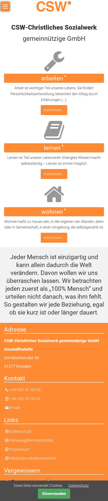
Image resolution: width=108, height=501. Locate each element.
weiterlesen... (54, 110)
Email (14, 407)
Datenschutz (78, 485)
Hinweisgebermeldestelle (31, 440)
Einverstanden (54, 493)
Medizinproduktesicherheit (33, 458)
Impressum (20, 449)
